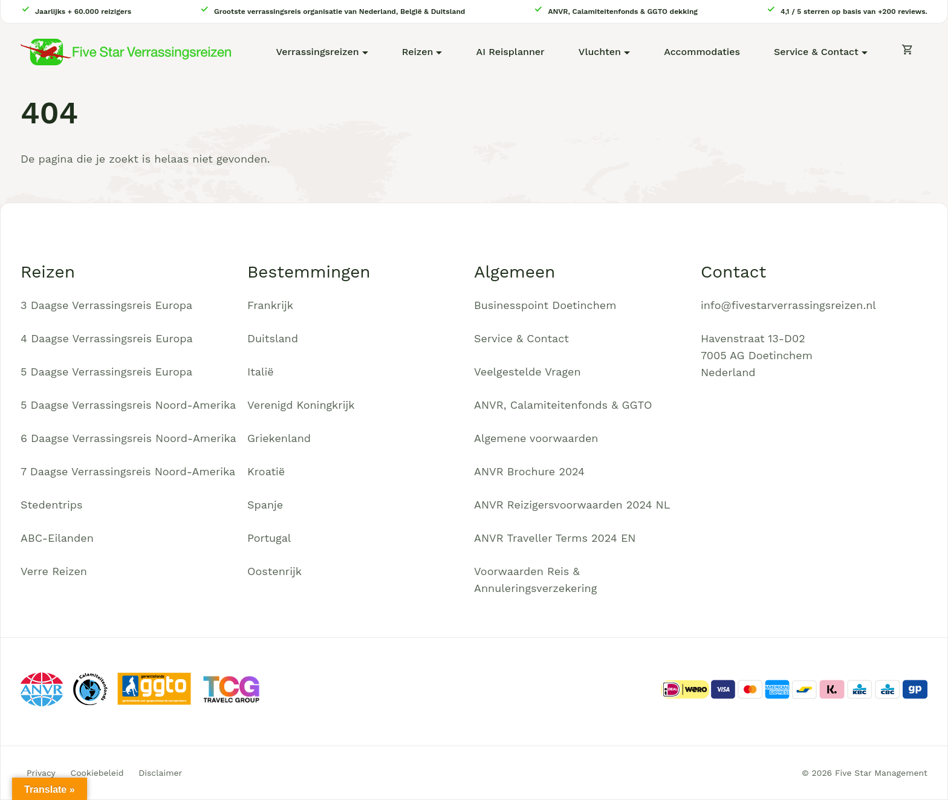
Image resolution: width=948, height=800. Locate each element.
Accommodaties (702, 51)
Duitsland (272, 338)
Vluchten (600, 51)
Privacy (41, 773)
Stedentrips (52, 504)
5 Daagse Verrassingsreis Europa (106, 371)
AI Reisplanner (510, 51)
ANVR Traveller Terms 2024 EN (555, 538)
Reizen (417, 51)
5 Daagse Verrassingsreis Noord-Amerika (128, 404)
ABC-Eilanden (57, 538)
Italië (260, 371)
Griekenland (279, 438)
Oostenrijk (274, 571)
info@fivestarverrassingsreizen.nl (788, 305)
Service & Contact (816, 51)
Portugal (269, 538)
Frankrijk (270, 305)
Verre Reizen (54, 571)
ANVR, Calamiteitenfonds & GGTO (563, 404)
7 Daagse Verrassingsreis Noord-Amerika (128, 471)
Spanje (265, 504)
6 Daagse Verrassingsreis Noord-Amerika (128, 438)
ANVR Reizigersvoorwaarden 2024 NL (572, 504)
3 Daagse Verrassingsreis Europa (106, 305)
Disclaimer (160, 773)
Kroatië (266, 471)
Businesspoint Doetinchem (545, 305)
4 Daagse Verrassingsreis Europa (107, 338)
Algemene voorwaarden (536, 438)
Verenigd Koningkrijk (300, 404)
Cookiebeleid (97, 773)
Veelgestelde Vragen (527, 371)
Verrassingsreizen (317, 51)
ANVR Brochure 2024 (529, 471)
